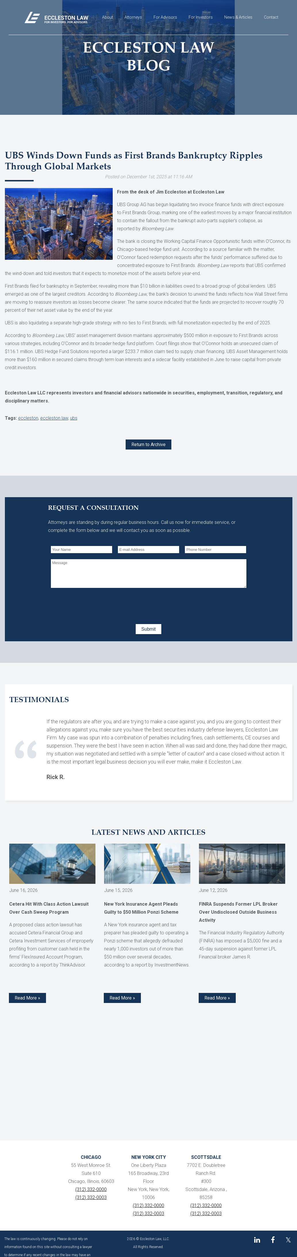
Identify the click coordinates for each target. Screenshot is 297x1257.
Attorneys (133, 17)
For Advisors (165, 17)
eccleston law (54, 418)
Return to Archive (148, 444)
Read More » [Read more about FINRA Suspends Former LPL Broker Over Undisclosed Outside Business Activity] (217, 998)
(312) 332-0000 (91, 1189)
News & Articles (238, 17)
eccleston (28, 418)
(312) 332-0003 (91, 1197)
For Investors (201, 17)
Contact (271, 17)
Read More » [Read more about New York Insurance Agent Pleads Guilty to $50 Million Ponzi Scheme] (122, 998)
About (107, 17)
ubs (73, 418)
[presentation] (94, 605)
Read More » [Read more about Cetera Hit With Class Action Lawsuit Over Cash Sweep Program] (27, 998)
